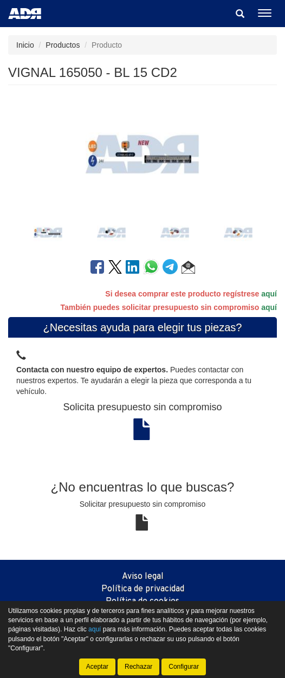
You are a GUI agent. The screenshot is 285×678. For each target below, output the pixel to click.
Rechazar (138, 666)
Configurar (184, 666)
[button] (188, 268)
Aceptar (97, 666)
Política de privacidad (142, 589)
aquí (269, 293)
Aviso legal (143, 576)
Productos (63, 45)
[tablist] (142, 231)
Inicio (25, 45)
